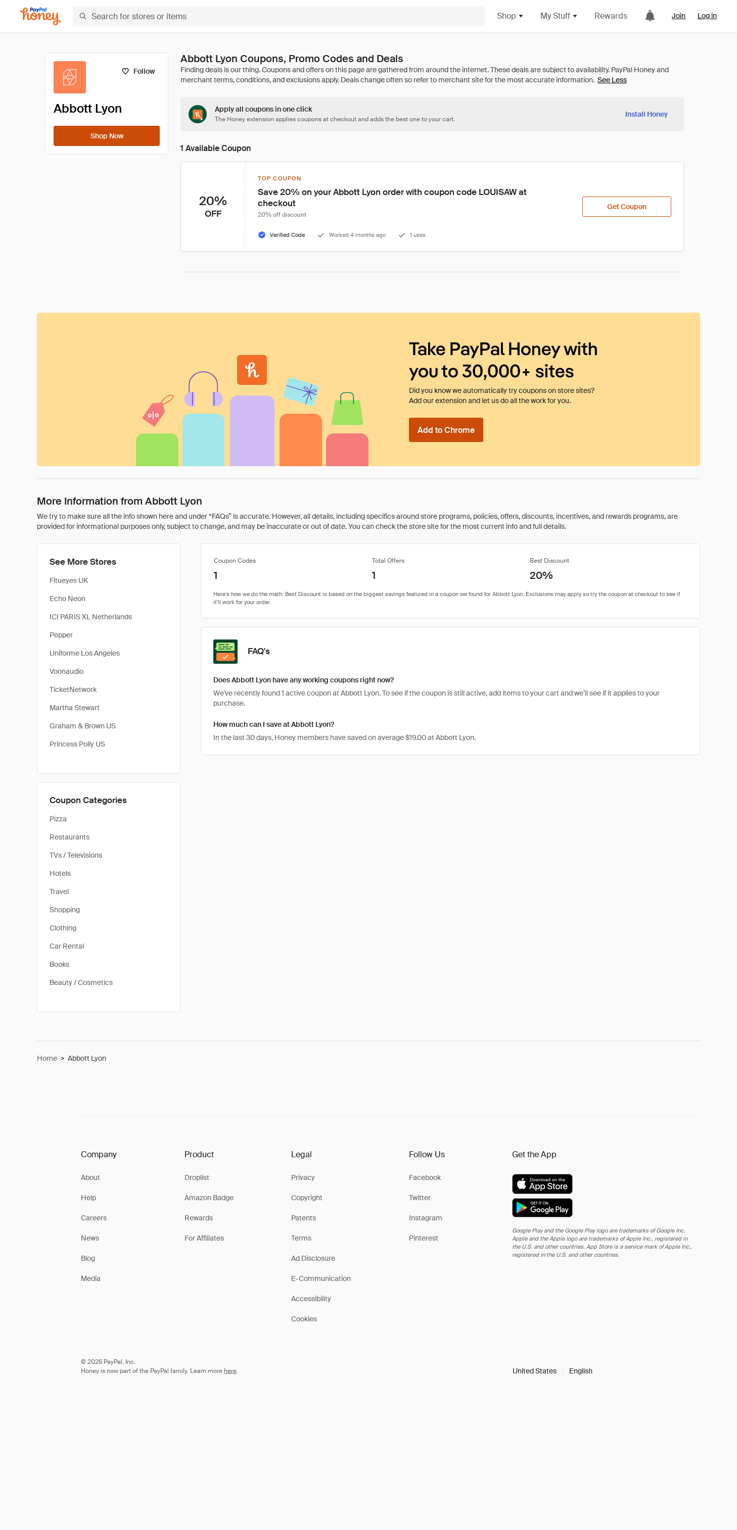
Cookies (304, 1318)
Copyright (307, 1197)
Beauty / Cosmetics (81, 982)
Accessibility (311, 1298)
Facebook (425, 1177)
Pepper (61, 634)
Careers (94, 1217)
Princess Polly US (77, 744)
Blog (88, 1258)
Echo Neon (67, 598)
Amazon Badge (209, 1197)
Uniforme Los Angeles (85, 653)
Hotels (60, 873)
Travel (59, 891)
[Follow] (138, 71)
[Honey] (40, 16)
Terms (301, 1238)
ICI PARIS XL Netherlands (91, 616)
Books (59, 964)
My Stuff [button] (559, 16)
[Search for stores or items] (279, 16)
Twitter (420, 1197)
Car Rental (67, 946)
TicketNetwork (73, 689)
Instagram (425, 1217)
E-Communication (321, 1278)
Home (47, 1058)
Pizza (58, 818)
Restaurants (69, 837)
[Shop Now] (107, 136)
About (90, 1177)
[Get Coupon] (626, 206)
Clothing (63, 927)
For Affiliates (204, 1238)
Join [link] (678, 15)
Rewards (610, 16)
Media (91, 1278)
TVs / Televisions (76, 855)
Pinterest (423, 1238)
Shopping (65, 909)
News (90, 1238)
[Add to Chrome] (446, 430)
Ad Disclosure (313, 1258)
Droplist (197, 1177)
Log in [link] (707, 15)
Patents (303, 1217)
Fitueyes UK (69, 580)
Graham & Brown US (83, 725)
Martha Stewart (75, 707)
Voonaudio (66, 671)
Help (88, 1197)
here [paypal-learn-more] (230, 1371)
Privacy (303, 1177)
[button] (552, 1371)
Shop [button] (510, 16)
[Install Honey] (646, 114)
